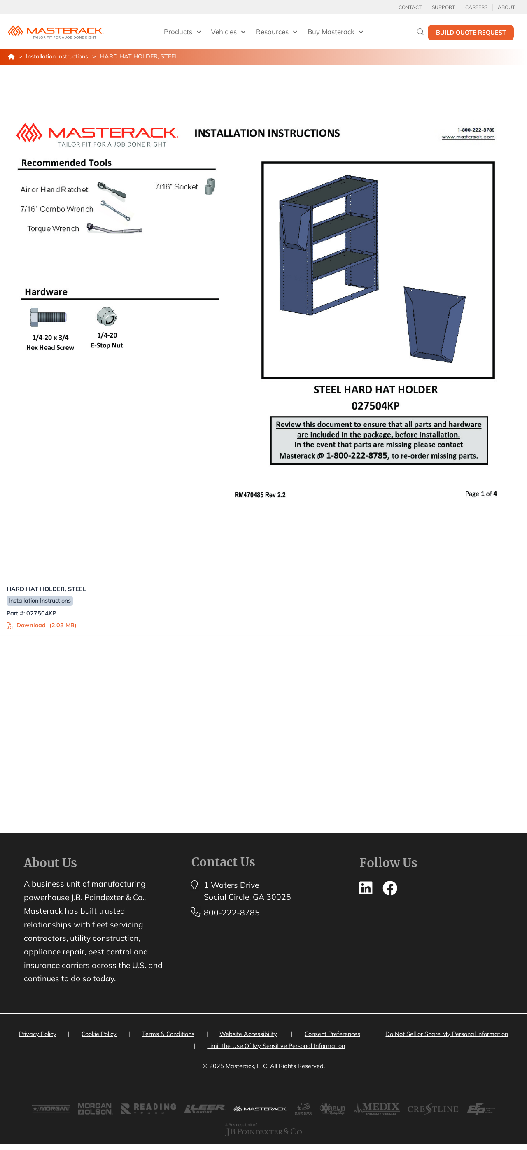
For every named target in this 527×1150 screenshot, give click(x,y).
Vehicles (228, 32)
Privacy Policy (37, 1035)
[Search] (420, 32)
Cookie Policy (99, 1035)
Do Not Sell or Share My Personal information (446, 1035)
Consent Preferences (332, 1035)
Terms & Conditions (168, 1035)
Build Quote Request (471, 32)
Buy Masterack (336, 32)
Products (182, 32)
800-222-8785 (232, 914)
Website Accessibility (248, 1035)
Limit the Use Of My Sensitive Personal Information (276, 1047)
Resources (277, 32)
